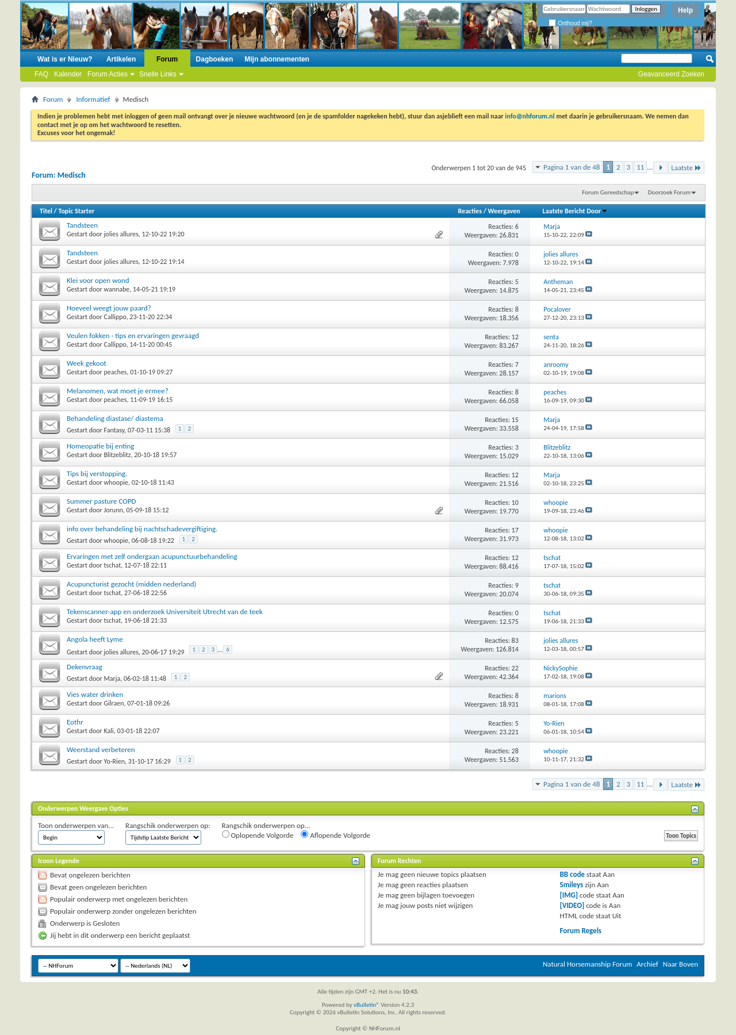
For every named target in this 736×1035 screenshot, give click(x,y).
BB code (572, 874)
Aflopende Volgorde (335, 834)
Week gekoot (86, 363)
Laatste (686, 167)
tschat (112, 565)
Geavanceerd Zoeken (671, 74)
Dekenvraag (84, 666)
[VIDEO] (572, 905)
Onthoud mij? (570, 23)
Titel (46, 211)
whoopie (116, 482)
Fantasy (114, 430)
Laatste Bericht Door (575, 211)
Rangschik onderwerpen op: (167, 825)
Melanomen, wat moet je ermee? (117, 390)
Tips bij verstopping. (97, 473)
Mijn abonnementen (276, 59)
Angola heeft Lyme (95, 639)
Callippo (115, 317)
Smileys (572, 884)
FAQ (41, 74)
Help (685, 10)
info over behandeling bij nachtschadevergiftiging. (142, 528)
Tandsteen (82, 225)
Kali (109, 731)
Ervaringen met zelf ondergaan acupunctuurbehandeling (152, 556)
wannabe (117, 289)
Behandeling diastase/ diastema (115, 418)
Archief (647, 964)
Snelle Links (158, 74)
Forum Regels (581, 930)
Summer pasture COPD (101, 501)
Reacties (470, 211)
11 (640, 167)
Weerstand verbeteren (101, 749)
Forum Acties (107, 74)
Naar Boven (680, 964)
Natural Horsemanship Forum (587, 964)
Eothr (75, 722)
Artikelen (121, 59)
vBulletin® (366, 1005)
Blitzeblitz (117, 455)
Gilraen (114, 703)
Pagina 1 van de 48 (571, 167)
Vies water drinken (95, 694)
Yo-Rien (114, 761)
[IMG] (569, 895)
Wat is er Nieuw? (65, 59)
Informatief (93, 99)
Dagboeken (214, 59)
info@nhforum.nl (529, 116)
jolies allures (121, 234)
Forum (167, 59)
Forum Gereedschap (608, 192)
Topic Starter (76, 211)
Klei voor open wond (98, 280)
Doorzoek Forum (669, 192)
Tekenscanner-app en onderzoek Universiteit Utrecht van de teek (165, 611)
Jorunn (113, 510)
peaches (115, 372)
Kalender (68, 74)
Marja (112, 678)
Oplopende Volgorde (258, 834)
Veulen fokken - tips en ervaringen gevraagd (133, 335)
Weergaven (504, 211)
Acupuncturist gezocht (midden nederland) (131, 584)
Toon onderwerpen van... (76, 825)
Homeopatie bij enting (100, 446)
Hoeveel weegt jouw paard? (109, 308)
